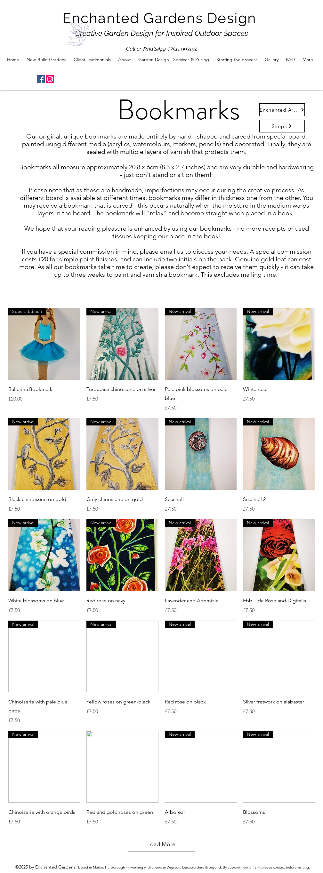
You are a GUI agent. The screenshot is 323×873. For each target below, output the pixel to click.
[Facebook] (41, 79)
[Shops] (282, 126)
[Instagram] (50, 79)
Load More (162, 844)
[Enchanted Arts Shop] (282, 109)
